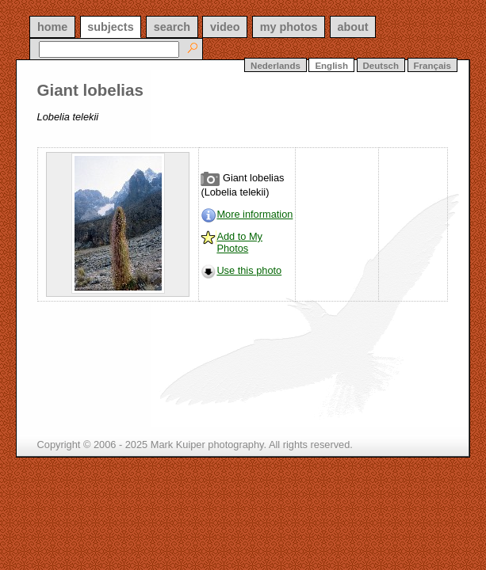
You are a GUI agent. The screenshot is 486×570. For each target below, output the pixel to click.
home (52, 27)
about (352, 27)
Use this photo (248, 270)
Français (432, 65)
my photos (289, 27)
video (225, 27)
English (331, 65)
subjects (110, 27)
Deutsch (381, 65)
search (172, 27)
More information (254, 214)
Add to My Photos (239, 242)
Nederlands (275, 65)
